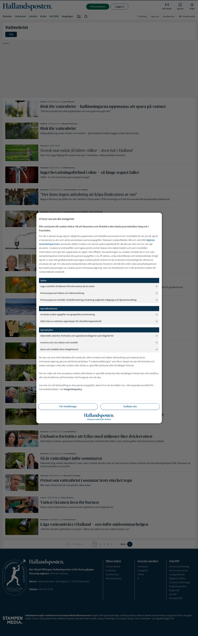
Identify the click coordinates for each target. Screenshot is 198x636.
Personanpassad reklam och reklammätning (99, 293)
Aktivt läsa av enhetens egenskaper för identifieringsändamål (99, 321)
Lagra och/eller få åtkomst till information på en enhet (99, 286)
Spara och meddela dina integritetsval (99, 349)
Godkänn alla (130, 406)
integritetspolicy (73, 389)
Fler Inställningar (68, 406)
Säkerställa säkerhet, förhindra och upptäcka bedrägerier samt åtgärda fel (99, 336)
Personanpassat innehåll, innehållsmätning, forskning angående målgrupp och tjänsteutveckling (99, 300)
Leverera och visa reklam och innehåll (99, 342)
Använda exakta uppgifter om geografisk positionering (99, 314)
